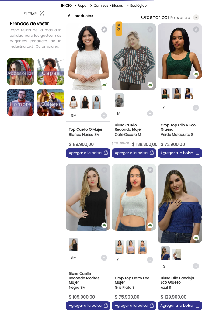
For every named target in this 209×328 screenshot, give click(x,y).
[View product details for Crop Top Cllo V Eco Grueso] (180, 90)
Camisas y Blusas (108, 5)
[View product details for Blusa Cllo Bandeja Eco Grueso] (180, 237)
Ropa (82, 5)
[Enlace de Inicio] (66, 5)
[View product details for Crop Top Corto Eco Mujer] (134, 237)
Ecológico (138, 5)
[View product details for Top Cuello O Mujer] (88, 90)
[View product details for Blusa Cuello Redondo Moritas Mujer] (88, 237)
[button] (73, 102)
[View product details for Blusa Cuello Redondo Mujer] (134, 90)
